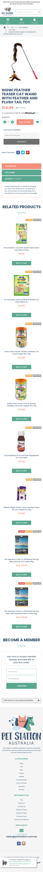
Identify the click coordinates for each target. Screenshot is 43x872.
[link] (19, 843)
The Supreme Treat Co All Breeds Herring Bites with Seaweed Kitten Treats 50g (21, 612)
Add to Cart (25, 122)
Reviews (13, 179)
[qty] (8, 122)
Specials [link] (21, 786)
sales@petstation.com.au (21, 836)
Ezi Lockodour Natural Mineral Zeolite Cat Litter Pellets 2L (21, 300)
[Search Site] (39, 12)
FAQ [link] (21, 800)
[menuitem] (18, 152)
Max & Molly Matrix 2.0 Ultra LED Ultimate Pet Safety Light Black (19, 863)
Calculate (21, 142)
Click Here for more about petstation (18, 700)
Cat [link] (21, 767)
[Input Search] (26, 12)
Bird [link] (21, 770)
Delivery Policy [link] (21, 810)
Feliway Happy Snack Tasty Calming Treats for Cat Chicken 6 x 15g (21, 508)
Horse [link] (21, 773)
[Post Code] (21, 135)
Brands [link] (21, 790)
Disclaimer (10, 172)
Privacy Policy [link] (22, 816)
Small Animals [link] (21, 780)
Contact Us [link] (21, 806)
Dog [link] (21, 763)
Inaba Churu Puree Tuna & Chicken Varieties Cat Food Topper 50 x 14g (21, 404)
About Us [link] (21, 803)
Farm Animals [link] (22, 783)
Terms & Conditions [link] (21, 819)
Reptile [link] (21, 776)
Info (37, 113)
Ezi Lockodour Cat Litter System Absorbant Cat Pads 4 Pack (21, 249)
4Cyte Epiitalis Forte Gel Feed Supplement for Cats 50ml (21, 456)
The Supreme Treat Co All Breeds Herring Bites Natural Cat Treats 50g (21, 560)
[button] (37, 122)
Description (10, 166)
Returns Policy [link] (21, 813)
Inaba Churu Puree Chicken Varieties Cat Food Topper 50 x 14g (21, 352)
